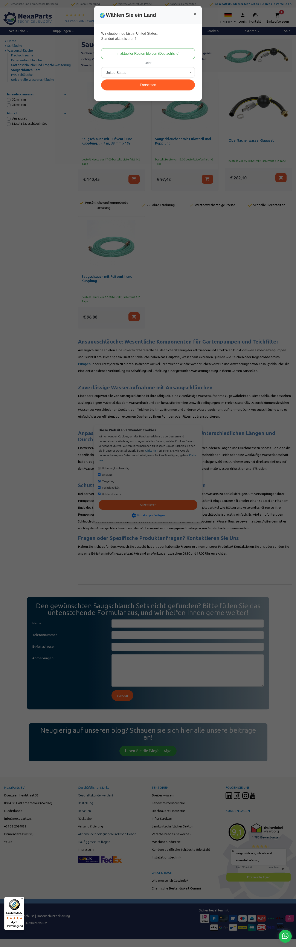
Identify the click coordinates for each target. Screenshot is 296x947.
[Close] (195, 14)
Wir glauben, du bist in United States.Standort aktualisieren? (129, 36)
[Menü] (21, 899)
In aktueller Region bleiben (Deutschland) (148, 53)
